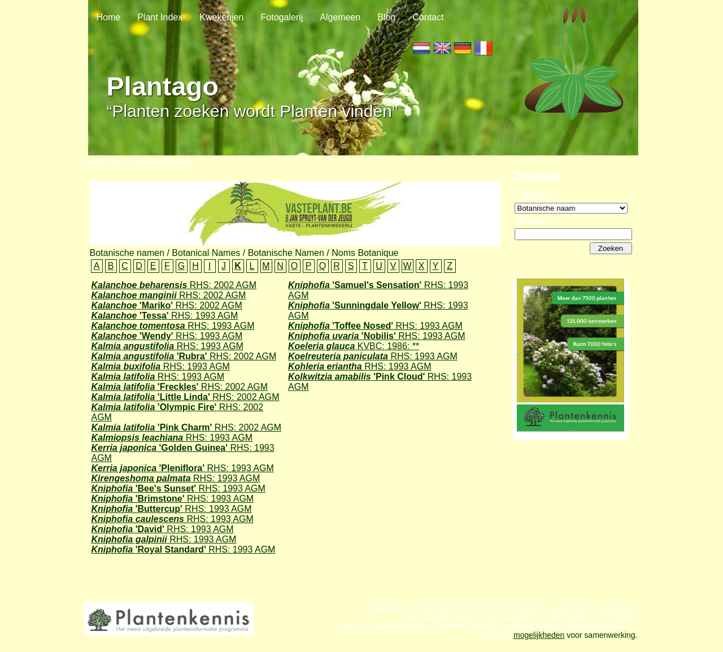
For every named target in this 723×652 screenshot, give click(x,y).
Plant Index (159, 17)
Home (109, 17)
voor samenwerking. (600, 645)
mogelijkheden (538, 645)
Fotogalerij (282, 17)
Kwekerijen (221, 17)
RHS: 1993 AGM (165, 315)
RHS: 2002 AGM (174, 285)
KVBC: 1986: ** (353, 346)
